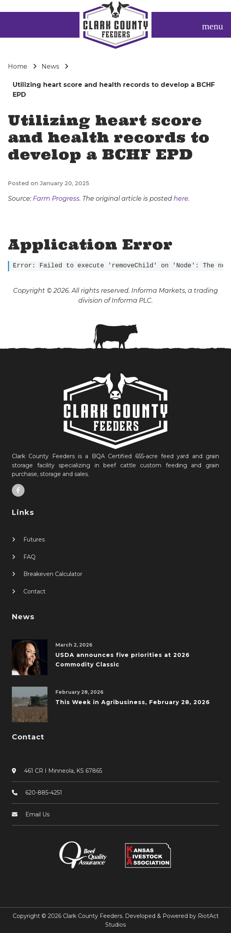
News (50, 66)
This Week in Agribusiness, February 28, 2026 (132, 702)
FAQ (29, 557)
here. (181, 198)
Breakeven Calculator (52, 574)
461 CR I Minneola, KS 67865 (63, 770)
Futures (34, 539)
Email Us (37, 814)
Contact (34, 591)
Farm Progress (56, 198)
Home (17, 66)
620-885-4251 (43, 792)
